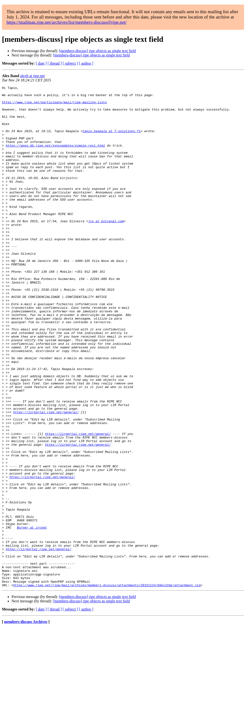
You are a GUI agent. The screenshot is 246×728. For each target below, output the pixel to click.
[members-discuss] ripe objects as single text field (97, 51)
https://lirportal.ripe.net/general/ (46, 477)
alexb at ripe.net (32, 76)
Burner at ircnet (32, 616)
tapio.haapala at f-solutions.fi (111, 140)
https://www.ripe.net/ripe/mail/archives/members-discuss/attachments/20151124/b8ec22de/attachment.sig (107, 685)
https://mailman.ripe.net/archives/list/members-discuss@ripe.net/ (66, 22)
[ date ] (41, 63)
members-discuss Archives (25, 722)
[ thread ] (55, 63)
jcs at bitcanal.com (106, 248)
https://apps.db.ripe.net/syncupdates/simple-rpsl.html (55, 157)
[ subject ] (70, 63)
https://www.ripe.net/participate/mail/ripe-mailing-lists (54, 106)
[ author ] (86, 63)
